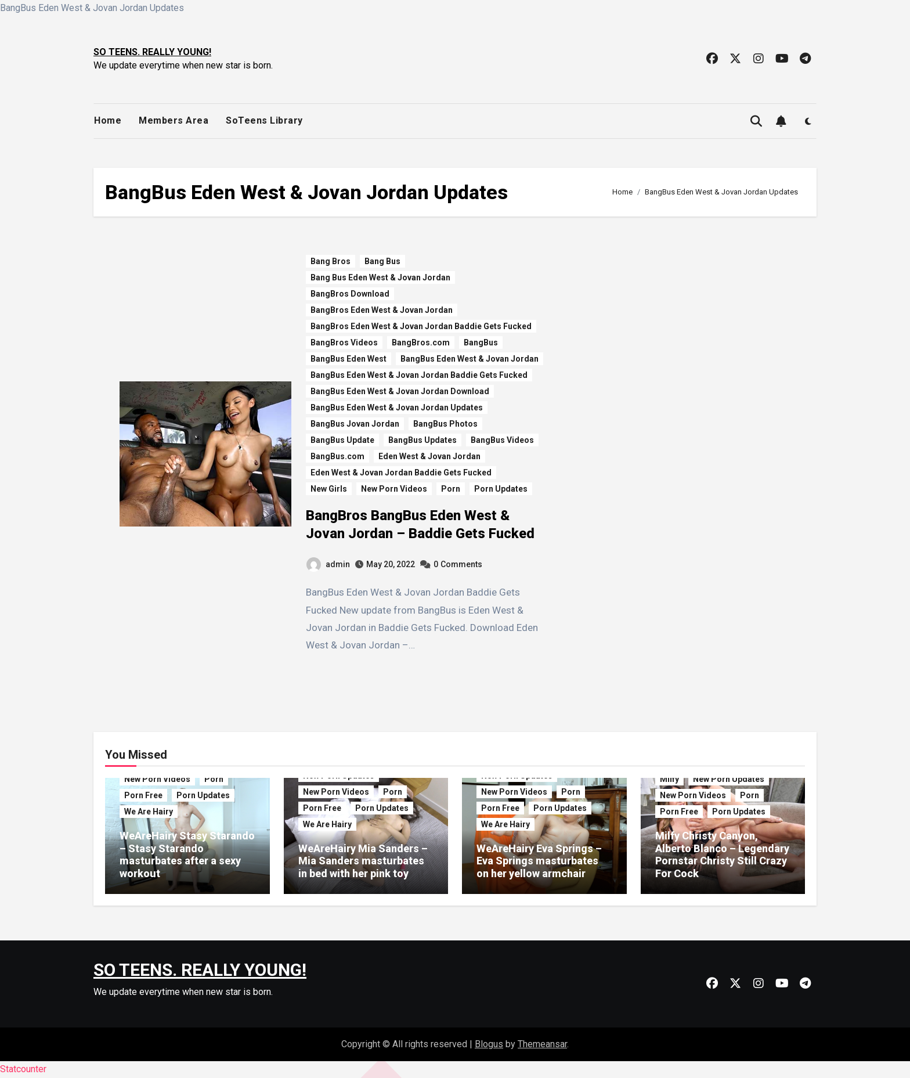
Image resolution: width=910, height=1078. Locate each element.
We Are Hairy (148, 811)
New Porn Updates (728, 779)
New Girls (328, 488)
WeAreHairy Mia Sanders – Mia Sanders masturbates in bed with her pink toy (363, 860)
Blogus (489, 1044)
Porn (450, 488)
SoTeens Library (264, 120)
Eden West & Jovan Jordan (429, 456)
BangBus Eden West (348, 358)
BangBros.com (421, 342)
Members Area (173, 120)
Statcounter (23, 1069)
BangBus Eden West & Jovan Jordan (469, 358)
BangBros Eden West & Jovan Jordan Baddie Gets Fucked (421, 326)
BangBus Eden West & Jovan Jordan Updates (396, 407)
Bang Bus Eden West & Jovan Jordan (380, 277)
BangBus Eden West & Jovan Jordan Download (399, 391)
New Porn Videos (394, 488)
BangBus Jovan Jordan (354, 423)
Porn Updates (501, 488)
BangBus (481, 342)
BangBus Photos (445, 423)
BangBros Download (349, 293)
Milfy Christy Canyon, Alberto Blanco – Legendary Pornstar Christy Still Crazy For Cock (722, 854)
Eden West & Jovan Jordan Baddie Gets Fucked (401, 472)
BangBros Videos (344, 342)
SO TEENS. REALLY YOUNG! (152, 51)
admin (328, 564)
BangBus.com (337, 456)
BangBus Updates (422, 440)
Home (107, 120)
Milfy (669, 779)
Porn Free (143, 795)
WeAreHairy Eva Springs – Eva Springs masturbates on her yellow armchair (539, 860)
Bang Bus (382, 261)
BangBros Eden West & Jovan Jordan (381, 310)
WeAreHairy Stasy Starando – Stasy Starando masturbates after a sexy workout (187, 854)
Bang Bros (330, 261)
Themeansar (542, 1044)
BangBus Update (342, 440)
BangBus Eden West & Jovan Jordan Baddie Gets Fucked (419, 375)
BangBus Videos (502, 440)
